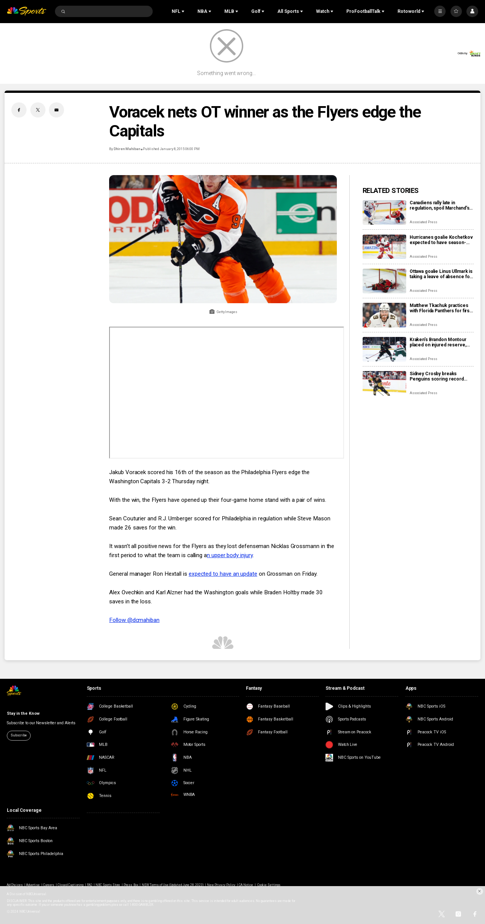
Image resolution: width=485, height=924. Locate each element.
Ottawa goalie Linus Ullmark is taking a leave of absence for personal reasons (441, 274)
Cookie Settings (268, 885)
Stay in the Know (23, 713)
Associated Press (423, 222)
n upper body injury (230, 555)
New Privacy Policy (221, 885)
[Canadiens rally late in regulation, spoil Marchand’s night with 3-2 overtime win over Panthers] (384, 212)
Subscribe (19, 735)
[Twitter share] (37, 109)
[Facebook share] (19, 109)
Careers (48, 885)
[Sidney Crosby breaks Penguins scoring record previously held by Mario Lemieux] (384, 383)
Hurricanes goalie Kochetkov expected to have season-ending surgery (441, 240)
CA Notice (246, 885)
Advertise (33, 885)
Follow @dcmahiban (134, 620)
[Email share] (56, 109)
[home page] (26, 11)
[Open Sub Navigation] (183, 11)
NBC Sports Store (107, 885)
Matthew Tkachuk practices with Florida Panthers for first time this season (440, 308)
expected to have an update (223, 573)
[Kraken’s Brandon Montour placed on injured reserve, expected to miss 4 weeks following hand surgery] (384, 349)
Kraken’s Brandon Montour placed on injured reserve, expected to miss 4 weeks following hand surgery (438, 342)
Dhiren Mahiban (127, 149)
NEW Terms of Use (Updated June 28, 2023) (173, 885)
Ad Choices (14, 885)
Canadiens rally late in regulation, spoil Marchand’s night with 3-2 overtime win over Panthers (439, 205)
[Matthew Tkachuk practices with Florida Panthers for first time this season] (384, 315)
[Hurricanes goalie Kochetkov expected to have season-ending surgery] (384, 247)
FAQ (89, 885)
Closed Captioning (70, 885)
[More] (440, 11)
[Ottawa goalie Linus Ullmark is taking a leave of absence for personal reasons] (384, 281)
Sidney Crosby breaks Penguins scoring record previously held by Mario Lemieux (437, 376)
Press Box (131, 885)
